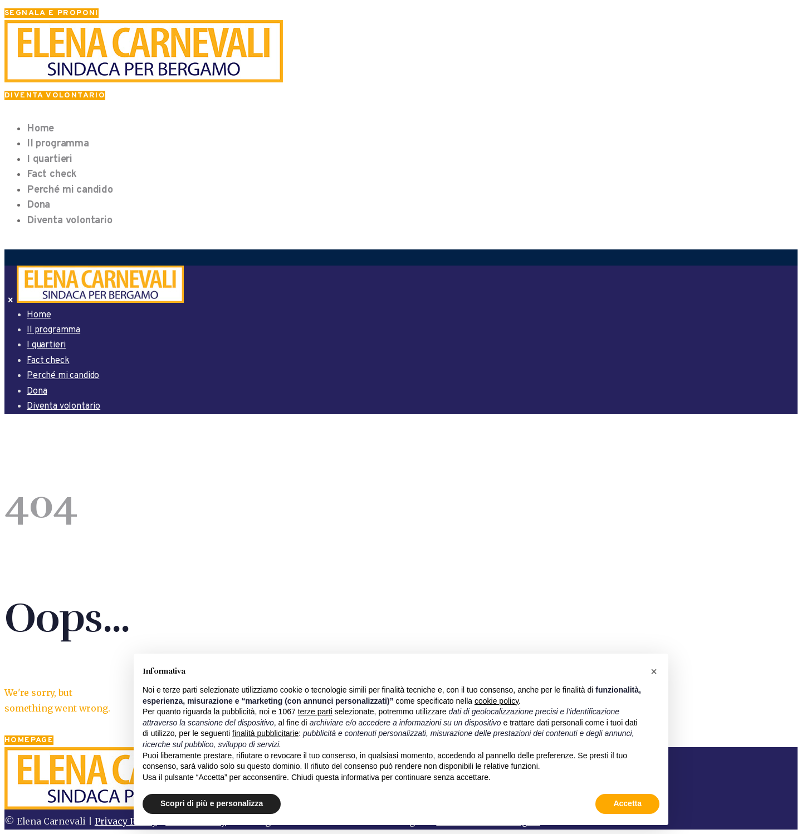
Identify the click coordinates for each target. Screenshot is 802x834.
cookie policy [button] (497, 700)
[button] (654, 671)
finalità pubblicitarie (265, 733)
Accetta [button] (627, 803)
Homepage (28, 740)
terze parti (315, 711)
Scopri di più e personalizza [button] (211, 803)
